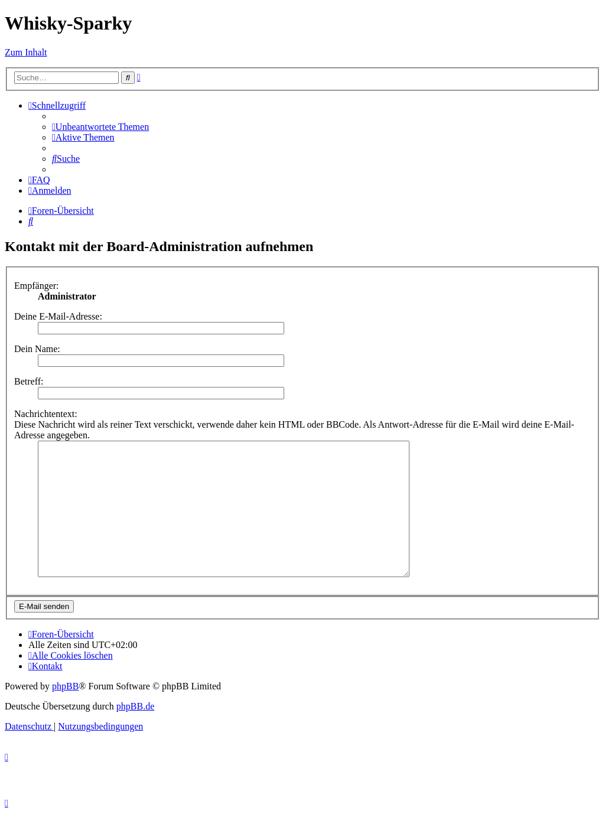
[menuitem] (100, 127)
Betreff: (28, 381)
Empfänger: (36, 286)
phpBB (65, 713)
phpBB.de (135, 733)
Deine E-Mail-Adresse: (58, 316)
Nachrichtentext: (45, 414)
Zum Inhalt (26, 52)
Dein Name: (37, 349)
